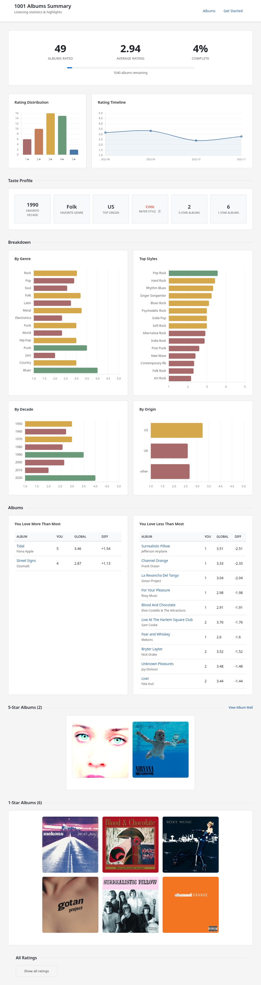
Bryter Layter (152, 648)
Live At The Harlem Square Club (167, 619)
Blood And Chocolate (158, 604)
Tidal (20, 546)
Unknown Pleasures (157, 663)
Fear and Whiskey (155, 634)
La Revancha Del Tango (160, 575)
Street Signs (26, 560)
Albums (209, 10)
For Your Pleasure (155, 590)
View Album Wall (241, 707)
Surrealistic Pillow (155, 546)
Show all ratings (36, 971)
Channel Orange (154, 560)
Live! (145, 678)
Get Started (233, 10)
